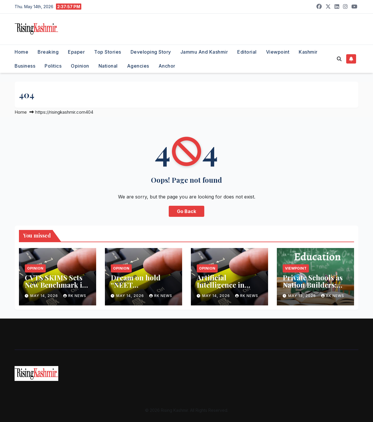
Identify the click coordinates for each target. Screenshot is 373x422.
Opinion (80, 66)
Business (25, 66)
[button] (339, 59)
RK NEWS (74, 295)
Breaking (48, 52)
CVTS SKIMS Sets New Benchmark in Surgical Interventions (56, 288)
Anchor (167, 66)
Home (21, 52)
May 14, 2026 (44, 295)
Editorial (247, 52)
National (108, 66)
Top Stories (107, 52)
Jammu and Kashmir (204, 52)
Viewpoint (278, 52)
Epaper (76, 52)
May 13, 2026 (302, 295)
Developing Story (151, 52)
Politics (53, 66)
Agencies (138, 66)
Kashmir (308, 52)
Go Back (186, 211)
